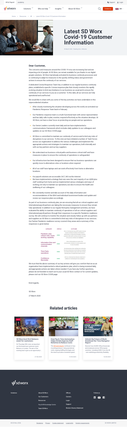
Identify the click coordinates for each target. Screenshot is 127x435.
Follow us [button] (97, 393)
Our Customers (43, 396)
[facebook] (104, 397)
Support (68, 404)
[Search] (99, 9)
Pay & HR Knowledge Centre (47, 404)
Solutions (14, 393)
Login (68, 400)
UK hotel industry (59, 346)
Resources (42, 400)
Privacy (47, 423)
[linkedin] (95, 397)
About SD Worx (43, 393)
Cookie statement (58, 423)
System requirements (82, 423)
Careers (68, 396)
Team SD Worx (43, 408)
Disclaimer (40, 423)
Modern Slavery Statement (74, 408)
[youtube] (99, 397)
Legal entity (69, 423)
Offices (68, 393)
